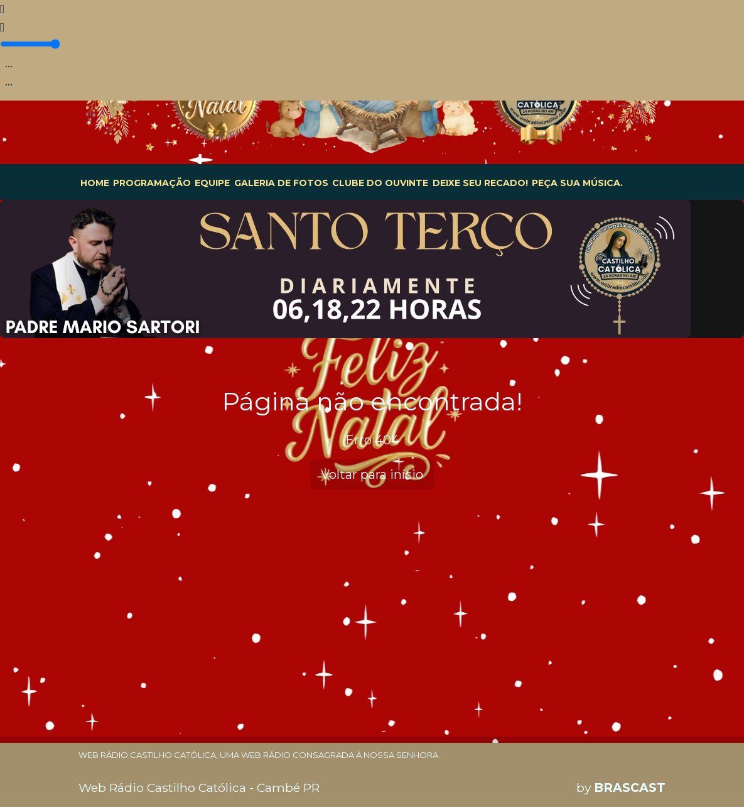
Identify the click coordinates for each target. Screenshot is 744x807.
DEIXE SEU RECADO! (480, 183)
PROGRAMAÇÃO (152, 183)
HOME (94, 183)
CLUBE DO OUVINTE (380, 183)
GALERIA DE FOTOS (281, 183)
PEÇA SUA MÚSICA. (577, 183)
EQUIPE (212, 183)
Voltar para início (372, 474)
